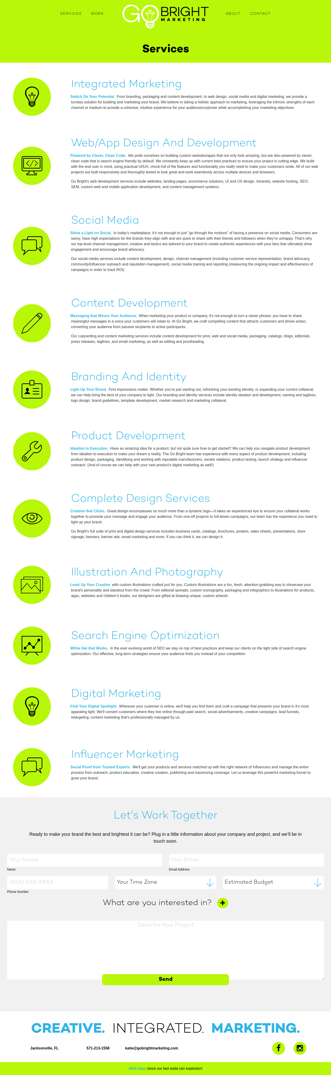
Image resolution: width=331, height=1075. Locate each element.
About (233, 14)
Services (71, 14)
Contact (260, 14)
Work (97, 14)
